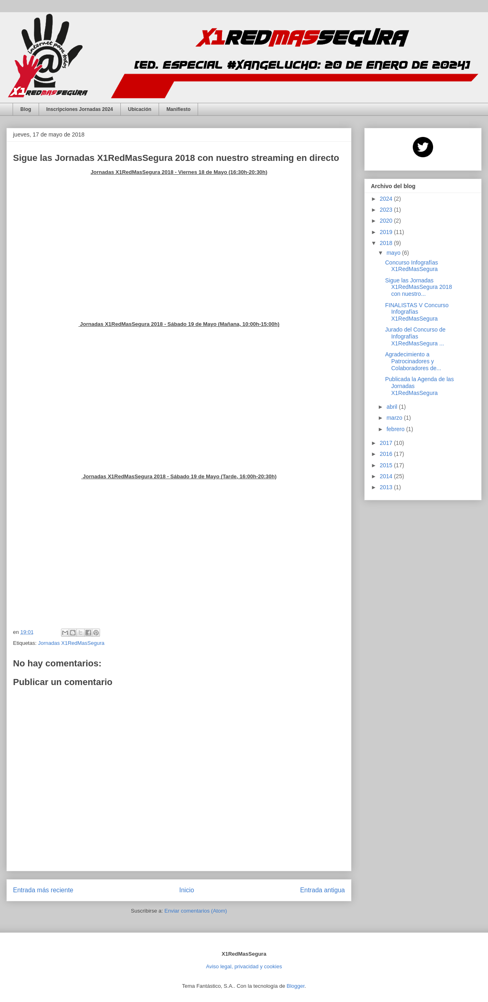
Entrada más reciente (43, 890)
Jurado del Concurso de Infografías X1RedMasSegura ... (415, 336)
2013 (387, 487)
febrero (396, 429)
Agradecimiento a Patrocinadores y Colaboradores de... (413, 361)
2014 (387, 476)
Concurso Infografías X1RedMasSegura (411, 266)
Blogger (296, 986)
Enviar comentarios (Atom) (195, 911)
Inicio (186, 890)
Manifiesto (178, 109)
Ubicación (139, 109)
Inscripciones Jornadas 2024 (79, 109)
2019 (387, 232)
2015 (387, 465)
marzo (395, 417)
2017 (387, 443)
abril (392, 406)
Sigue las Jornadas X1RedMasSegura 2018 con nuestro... (418, 287)
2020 (387, 220)
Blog (25, 109)
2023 (387, 209)
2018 (387, 243)
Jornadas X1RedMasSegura (71, 643)
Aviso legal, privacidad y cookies (244, 966)
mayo (394, 252)
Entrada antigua (322, 890)
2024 (387, 198)
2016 (387, 454)
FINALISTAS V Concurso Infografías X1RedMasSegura (417, 312)
